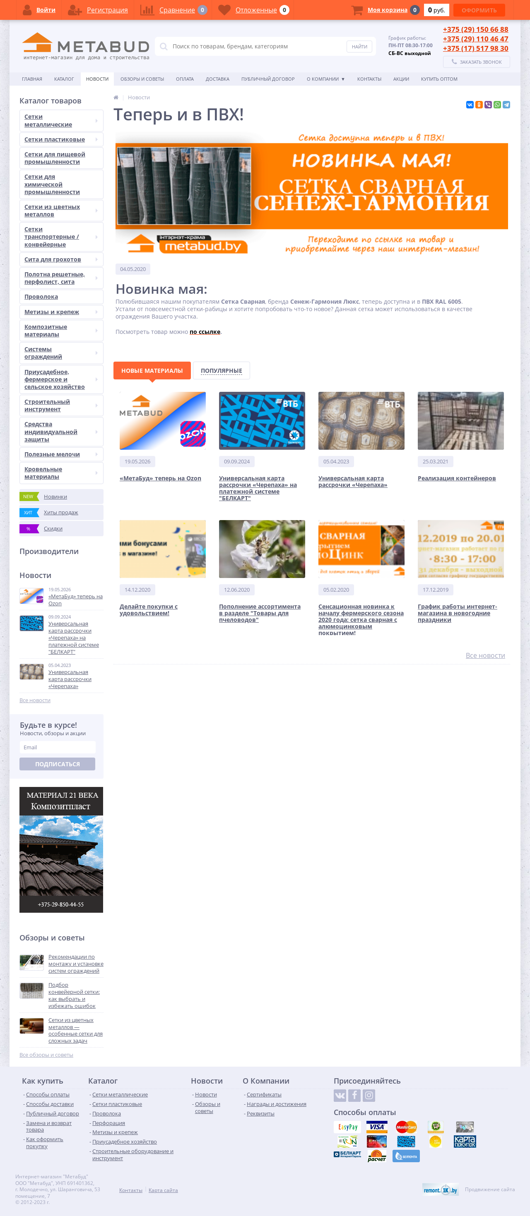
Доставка (217, 79)
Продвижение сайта (490, 1189)
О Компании (323, 79)
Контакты (369, 79)
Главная (32, 79)
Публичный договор (268, 79)
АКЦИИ (401, 79)
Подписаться (57, 764)
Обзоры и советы (142, 79)
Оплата (185, 79)
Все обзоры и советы (46, 1054)
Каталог (64, 79)
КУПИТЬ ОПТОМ (439, 79)
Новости (97, 79)
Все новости (35, 700)
